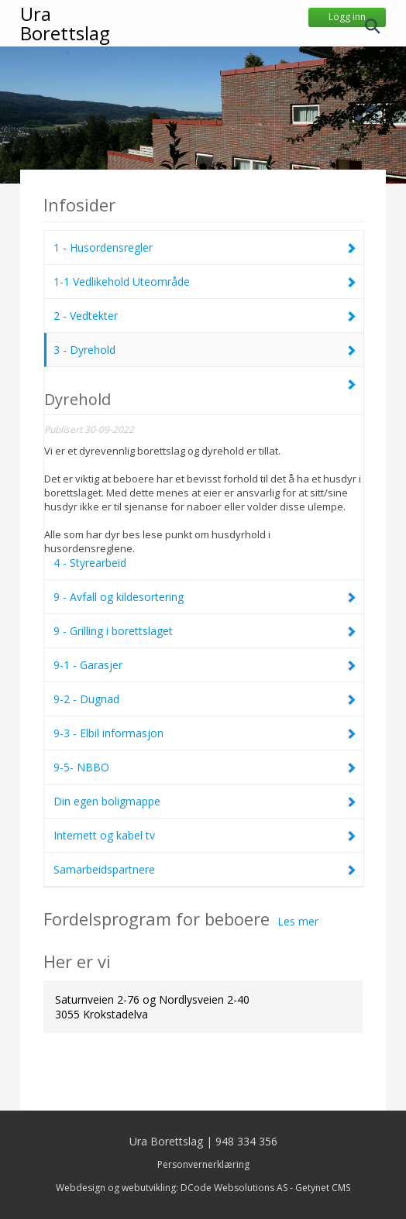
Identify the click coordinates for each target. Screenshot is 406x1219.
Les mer (297, 921)
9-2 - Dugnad (204, 699)
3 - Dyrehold (204, 349)
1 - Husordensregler (204, 247)
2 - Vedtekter (204, 315)
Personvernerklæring (203, 1164)
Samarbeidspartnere (204, 869)
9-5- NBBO (204, 767)
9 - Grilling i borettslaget (204, 630)
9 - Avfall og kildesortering (204, 596)
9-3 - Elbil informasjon (204, 733)
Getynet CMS (322, 1187)
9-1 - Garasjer (204, 665)
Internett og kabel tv (204, 835)
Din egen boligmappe (204, 801)
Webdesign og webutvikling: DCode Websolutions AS (171, 1187)
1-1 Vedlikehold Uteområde (204, 281)
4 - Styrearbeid (204, 474)
